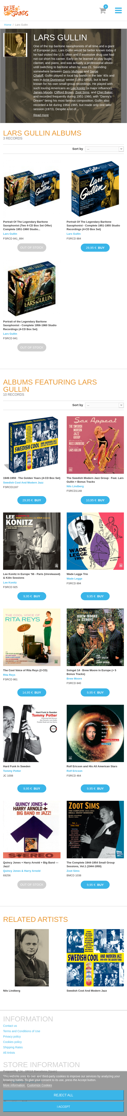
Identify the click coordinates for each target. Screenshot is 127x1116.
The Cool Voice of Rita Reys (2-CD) (25, 670)
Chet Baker (104, 92)
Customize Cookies (39, 1085)
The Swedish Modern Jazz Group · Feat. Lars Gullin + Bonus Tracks (95, 479)
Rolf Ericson (75, 770)
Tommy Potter (12, 770)
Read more (41, 115)
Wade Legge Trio (77, 574)
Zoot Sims (82, 92)
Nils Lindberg (75, 486)
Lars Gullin (10, 233)
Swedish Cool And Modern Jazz (23, 482)
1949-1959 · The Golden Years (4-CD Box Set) (31, 478)
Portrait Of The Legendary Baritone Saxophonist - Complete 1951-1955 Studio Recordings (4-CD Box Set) (93, 225)
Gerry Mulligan (73, 71)
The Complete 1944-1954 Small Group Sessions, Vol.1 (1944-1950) (91, 864)
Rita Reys (9, 674)
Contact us (10, 1025)
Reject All (63, 1095)
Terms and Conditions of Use (21, 1031)
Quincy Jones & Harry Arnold (21, 870)
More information (14, 1085)
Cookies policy (12, 1042)
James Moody (42, 92)
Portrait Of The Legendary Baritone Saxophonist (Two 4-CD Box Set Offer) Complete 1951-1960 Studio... (27, 225)
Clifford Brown (64, 92)
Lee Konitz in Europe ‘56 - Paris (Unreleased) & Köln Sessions (31, 575)
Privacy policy (12, 1036)
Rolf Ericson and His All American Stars (92, 766)
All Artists (9, 1052)
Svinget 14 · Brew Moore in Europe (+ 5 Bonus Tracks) (91, 672)
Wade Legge (74, 578)
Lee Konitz (78, 88)
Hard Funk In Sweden (16, 766)
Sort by (77, 148)
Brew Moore (74, 678)
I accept (63, 1106)
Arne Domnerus (54, 79)
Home (7, 24)
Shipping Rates (13, 1047)
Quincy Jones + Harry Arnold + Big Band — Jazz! (30, 864)
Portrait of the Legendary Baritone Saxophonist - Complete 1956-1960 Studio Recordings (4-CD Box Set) (30, 325)
